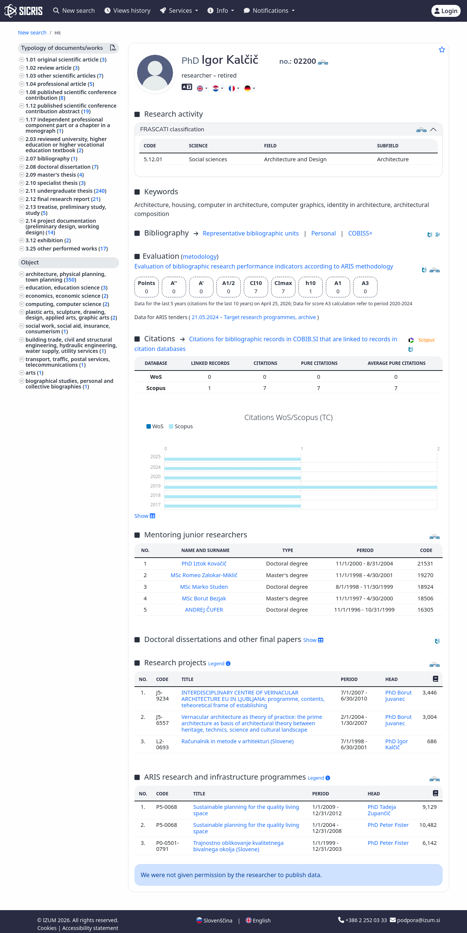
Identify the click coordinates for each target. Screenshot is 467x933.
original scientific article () (71, 59)
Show (144, 515)
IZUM (50, 915)
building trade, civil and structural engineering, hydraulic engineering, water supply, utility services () (71, 345)
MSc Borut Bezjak (205, 597)
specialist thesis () (61, 182)
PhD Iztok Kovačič (205, 563)
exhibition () (54, 240)
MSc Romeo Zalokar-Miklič (205, 574)
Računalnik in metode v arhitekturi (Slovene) (239, 738)
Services (176, 10)
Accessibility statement (90, 923)
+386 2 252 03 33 (363, 915)
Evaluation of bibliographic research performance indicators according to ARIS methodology (263, 266)
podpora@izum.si (415, 915)
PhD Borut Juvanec (398, 694)
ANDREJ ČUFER (205, 608)
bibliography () (57, 158)
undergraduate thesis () (71, 190)
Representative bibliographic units (251, 233)
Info (218, 10)
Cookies (47, 923)
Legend (219, 662)
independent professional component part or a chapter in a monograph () (67, 125)
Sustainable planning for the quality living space (247, 806)
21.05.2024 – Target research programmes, (245, 317)
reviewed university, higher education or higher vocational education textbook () (66, 144)
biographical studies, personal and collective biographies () (69, 383)
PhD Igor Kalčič (396, 741)
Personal (324, 233)
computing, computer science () (67, 304)
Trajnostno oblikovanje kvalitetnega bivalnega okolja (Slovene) (239, 841)
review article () (58, 67)
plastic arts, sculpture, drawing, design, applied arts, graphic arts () (71, 314)
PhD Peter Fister (388, 821)
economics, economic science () (66, 295)
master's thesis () (60, 174)
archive (307, 317)
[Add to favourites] (442, 49)
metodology (200, 256)
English (258, 915)
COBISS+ (360, 233)
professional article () (65, 83)
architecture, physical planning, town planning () (65, 276)
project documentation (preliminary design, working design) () (62, 226)
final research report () (68, 198)
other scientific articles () (70, 75)
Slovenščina (214, 915)
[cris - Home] (23, 11)
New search (74, 10)
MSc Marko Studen (205, 586)
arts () (34, 372)
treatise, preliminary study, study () (65, 209)
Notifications (267, 10)
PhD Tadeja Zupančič (382, 806)
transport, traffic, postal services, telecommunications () (67, 362)
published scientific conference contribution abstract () (70, 108)
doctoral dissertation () (67, 166)
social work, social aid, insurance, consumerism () (67, 328)
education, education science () (66, 287)
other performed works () (72, 248)
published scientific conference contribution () (70, 94)
